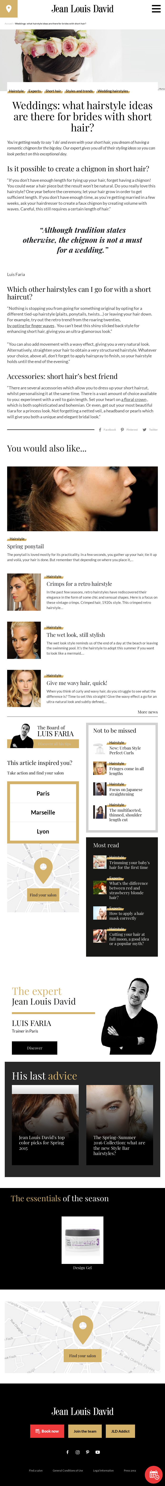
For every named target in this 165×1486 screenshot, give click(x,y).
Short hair (53, 92)
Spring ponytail (27, 536)
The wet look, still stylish (78, 625)
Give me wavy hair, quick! (79, 673)
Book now (47, 1422)
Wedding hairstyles (113, 92)
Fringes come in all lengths (126, 762)
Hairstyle (16, 92)
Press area (130, 1461)
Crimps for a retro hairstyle (82, 574)
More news (148, 702)
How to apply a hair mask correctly (126, 906)
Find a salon (36, 1461)
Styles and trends (79, 92)
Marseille (43, 803)
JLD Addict (120, 1422)
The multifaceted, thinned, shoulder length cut (125, 805)
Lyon (43, 821)
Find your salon (43, 885)
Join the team (85, 1422)
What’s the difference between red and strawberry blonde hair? (128, 881)
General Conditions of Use (68, 1461)
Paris (43, 784)
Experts (35, 92)
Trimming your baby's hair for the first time (129, 856)
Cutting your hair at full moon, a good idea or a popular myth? (129, 929)
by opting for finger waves (30, 327)
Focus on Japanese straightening (126, 782)
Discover (35, 1038)
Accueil (9, 24)
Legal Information (103, 1461)
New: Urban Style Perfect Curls (125, 741)
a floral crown (133, 400)
